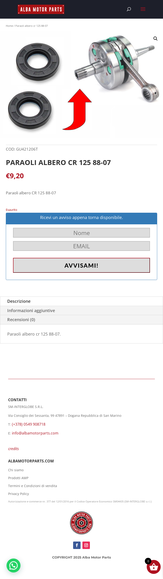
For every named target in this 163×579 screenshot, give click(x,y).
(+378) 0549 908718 (28, 424)
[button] (155, 38)
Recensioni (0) (21, 319)
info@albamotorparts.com (35, 433)
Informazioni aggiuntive (31, 310)
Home (9, 25)
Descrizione (19, 301)
